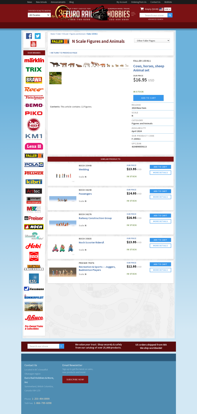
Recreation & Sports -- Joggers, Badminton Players (97, 268)
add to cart (148, 97)
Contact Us (155, 2)
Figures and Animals (77, 34)
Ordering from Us (138, 2)
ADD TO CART (160, 167)
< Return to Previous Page (63, 53)
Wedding (84, 169)
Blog (71, 2)
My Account (122, 2)
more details (160, 172)
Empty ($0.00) (151, 9)
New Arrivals (41, 2)
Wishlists (168, 2)
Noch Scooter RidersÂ (92, 242)
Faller (58, 34)
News (29, 2)
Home (53, 34)
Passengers (85, 193)
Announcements (58, 2)
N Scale (65, 34)
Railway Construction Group (95, 218)
